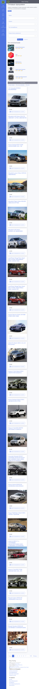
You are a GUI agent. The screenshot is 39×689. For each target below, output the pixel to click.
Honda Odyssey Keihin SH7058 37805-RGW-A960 (16, 315)
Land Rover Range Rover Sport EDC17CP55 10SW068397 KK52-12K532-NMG (16, 259)
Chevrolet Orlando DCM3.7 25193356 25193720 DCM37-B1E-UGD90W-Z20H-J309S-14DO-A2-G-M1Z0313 (16, 458)
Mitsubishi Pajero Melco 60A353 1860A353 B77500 (17, 202)
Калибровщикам (14, 681)
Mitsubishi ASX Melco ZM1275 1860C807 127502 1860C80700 (17, 117)
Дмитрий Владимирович (20, 47)
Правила (12, 682)
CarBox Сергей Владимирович (21, 76)
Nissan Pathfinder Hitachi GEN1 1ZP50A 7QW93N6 (16, 513)
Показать (20, 39)
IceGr (16, 54)
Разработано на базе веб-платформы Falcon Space (19, 667)
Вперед (35, 656)
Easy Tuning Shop (19, 664)
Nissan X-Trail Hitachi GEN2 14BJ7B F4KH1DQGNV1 (15, 372)
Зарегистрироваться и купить (17, 111)
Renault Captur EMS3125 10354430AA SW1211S (15, 598)
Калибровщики (13, 672)
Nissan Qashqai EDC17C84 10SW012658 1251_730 (15, 145)
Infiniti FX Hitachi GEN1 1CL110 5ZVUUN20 (17, 343)
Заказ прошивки (14, 671)
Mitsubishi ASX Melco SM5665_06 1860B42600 (15, 230)
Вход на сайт (13, 675)
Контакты (12, 685)
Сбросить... (26, 39)
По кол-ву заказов (20, 85)
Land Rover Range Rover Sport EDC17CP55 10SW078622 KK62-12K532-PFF (16, 288)
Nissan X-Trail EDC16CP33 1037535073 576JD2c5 (15, 428)
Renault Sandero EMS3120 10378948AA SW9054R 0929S (17, 626)
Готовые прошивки (14, 673)
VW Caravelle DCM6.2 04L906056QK (14, 88)
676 (31, 656)
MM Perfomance (18, 62)
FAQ (11, 679)
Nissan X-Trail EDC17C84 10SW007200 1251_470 (15, 570)
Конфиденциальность (15, 684)
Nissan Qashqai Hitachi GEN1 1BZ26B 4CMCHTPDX (16, 400)
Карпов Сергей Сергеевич (20, 69)
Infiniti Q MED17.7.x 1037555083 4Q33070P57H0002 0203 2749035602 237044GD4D (16, 543)
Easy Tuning (25, 1)
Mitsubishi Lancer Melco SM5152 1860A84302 (17, 173)
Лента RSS (22, 82)
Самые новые (11, 85)
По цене (27, 85)
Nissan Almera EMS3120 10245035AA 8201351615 (15, 485)
